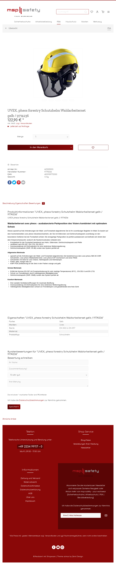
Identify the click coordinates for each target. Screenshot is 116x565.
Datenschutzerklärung (30, 490)
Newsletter (86, 448)
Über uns (30, 497)
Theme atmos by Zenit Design (70, 556)
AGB (30, 493)
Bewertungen (37, 203)
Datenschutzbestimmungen (31, 400)
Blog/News (86, 440)
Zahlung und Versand (30, 478)
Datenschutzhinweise (30, 486)
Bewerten (13, 165)
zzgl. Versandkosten (24, 123)
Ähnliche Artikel (9, 419)
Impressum (30, 501)
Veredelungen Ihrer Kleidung (85, 444)
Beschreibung (9, 203)
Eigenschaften (21, 203)
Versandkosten (51, 536)
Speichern (14, 407)
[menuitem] (72, 11)
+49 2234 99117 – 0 (30, 446)
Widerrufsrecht (30, 482)
